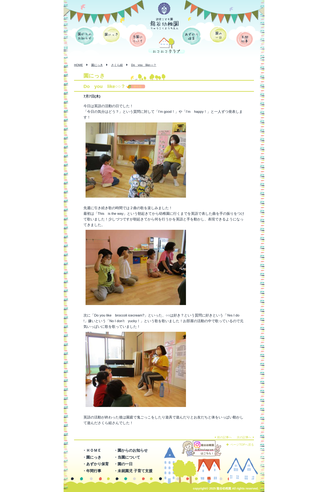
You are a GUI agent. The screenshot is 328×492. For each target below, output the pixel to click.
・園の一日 (123, 464)
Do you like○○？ (143, 65)
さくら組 (117, 65)
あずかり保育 (191, 36)
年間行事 (244, 39)
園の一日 (218, 34)
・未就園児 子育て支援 (133, 471)
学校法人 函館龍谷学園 (164, 9)
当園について (137, 39)
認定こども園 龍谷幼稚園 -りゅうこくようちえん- (164, 24)
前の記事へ (223, 437)
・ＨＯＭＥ (91, 450)
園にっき (111, 34)
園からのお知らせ (84, 36)
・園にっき (91, 457)
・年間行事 (91, 471)
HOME (78, 65)
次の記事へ (245, 437)
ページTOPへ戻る (240, 444)
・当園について (127, 457)
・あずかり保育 (95, 464)
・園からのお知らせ (131, 450)
